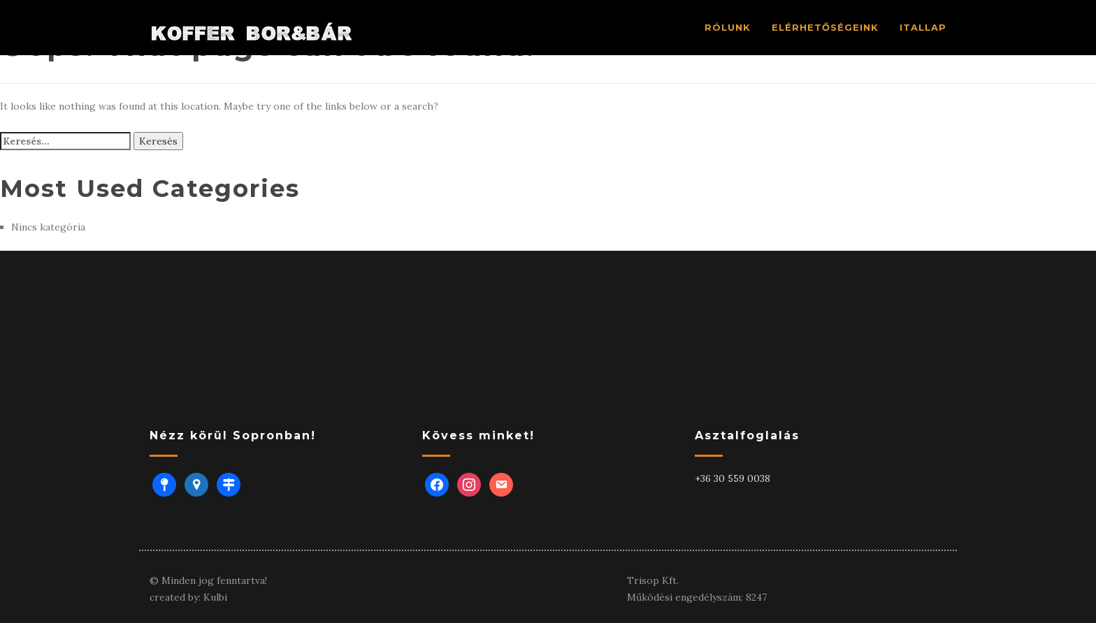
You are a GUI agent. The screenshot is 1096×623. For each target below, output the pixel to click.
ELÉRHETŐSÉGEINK (825, 27)
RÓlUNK (728, 27)
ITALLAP (923, 27)
